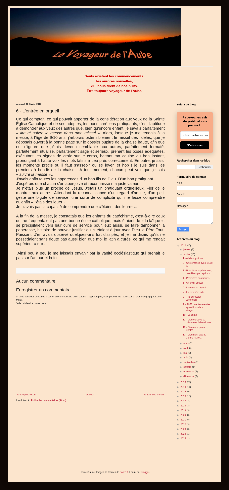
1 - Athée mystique (193, 258)
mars (186, 343)
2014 (184, 387)
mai (185, 353)
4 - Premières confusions (196, 278)
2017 (184, 401)
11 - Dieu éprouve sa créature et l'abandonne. (197, 321)
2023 (184, 429)
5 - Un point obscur (193, 282)
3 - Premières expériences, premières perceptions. (197, 272)
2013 (184, 382)
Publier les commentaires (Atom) (48, 400)
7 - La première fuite (193, 292)
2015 (184, 391)
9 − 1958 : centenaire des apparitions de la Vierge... (196, 307)
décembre (189, 376)
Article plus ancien (154, 394)
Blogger (145, 472)
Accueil (90, 394)
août (186, 357)
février (187, 254)
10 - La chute (190, 314)
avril (185, 348)
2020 (184, 415)
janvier (187, 249)
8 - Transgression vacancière (192, 298)
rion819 (124, 472)
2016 (184, 396)
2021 (184, 419)
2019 (184, 410)
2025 (184, 438)
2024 (184, 433)
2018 (184, 405)
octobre (187, 367)
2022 (184, 424)
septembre (189, 362)
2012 (184, 245)
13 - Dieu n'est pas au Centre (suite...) (194, 336)
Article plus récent (26, 394)
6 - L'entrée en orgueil (194, 287)
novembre (189, 371)
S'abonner (195, 145)
